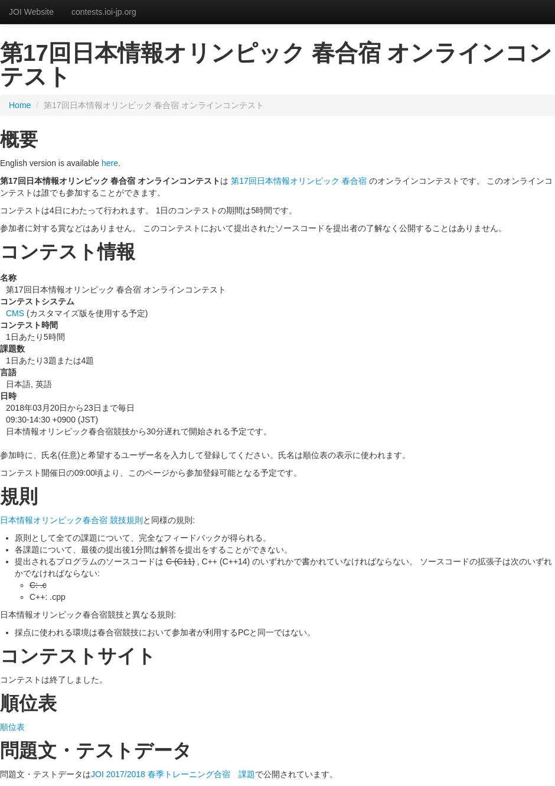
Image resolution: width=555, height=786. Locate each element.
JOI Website (31, 12)
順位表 (12, 727)
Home (20, 105)
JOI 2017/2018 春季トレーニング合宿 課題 (173, 774)
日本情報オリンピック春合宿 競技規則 (71, 520)
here (110, 163)
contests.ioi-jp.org (103, 12)
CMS (15, 313)
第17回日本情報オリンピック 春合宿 (298, 181)
